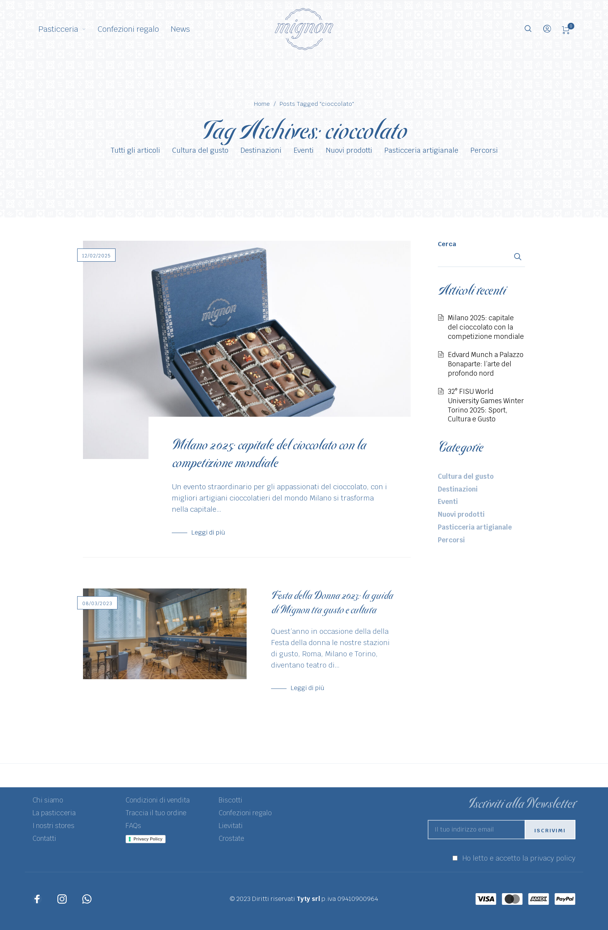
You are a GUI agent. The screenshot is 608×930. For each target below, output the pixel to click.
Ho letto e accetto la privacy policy (518, 858)
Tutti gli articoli (135, 150)
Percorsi (484, 150)
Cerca (447, 244)
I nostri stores (53, 825)
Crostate (231, 838)
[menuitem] (67, 29)
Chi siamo (48, 800)
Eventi (304, 150)
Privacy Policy (147, 839)
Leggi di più (208, 532)
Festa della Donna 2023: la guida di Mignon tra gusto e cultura (332, 602)
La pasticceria (54, 813)
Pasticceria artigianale (421, 150)
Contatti (44, 838)
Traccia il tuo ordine (156, 813)
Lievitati (231, 825)
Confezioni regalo (245, 813)
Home (262, 103)
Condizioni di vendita (158, 800)
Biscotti (230, 800)
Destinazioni (261, 150)
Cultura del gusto (200, 150)
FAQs (133, 825)
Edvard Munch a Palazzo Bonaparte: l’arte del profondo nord (485, 363)
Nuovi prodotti (349, 150)
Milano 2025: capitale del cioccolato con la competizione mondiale (269, 454)
